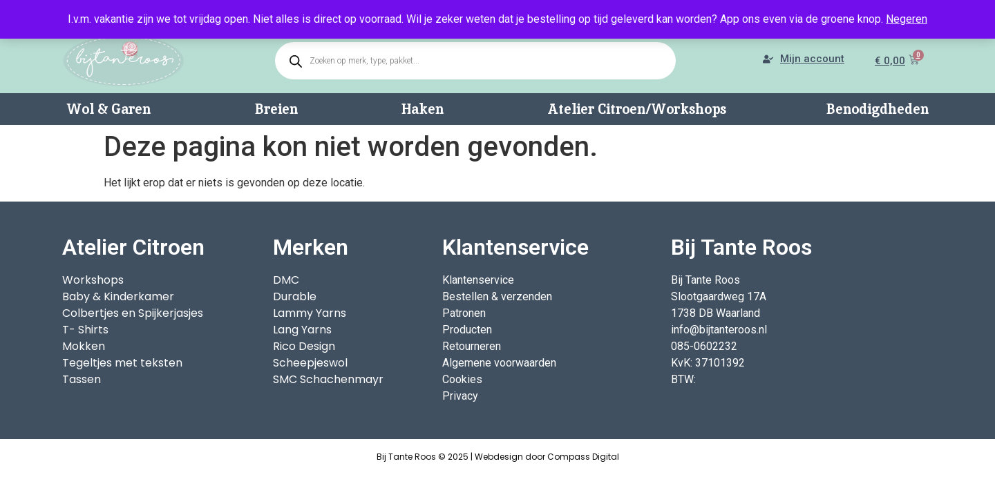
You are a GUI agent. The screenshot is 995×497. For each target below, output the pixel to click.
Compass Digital (583, 456)
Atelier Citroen (133, 247)
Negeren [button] (906, 19)
